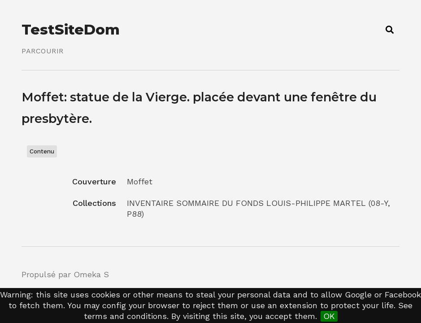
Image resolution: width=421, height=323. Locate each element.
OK (329, 316)
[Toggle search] (389, 30)
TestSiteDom (71, 29)
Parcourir (43, 51)
